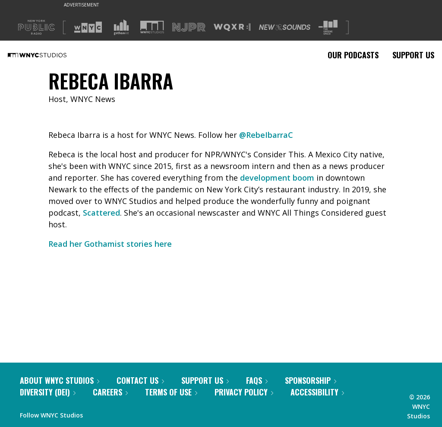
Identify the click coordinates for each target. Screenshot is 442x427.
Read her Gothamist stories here (110, 244)
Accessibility (317, 392)
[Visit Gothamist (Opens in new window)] (121, 27)
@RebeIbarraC (266, 135)
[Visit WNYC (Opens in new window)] (88, 27)
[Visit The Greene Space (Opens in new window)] (328, 27)
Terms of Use (171, 392)
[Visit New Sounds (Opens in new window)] (284, 27)
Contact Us (140, 380)
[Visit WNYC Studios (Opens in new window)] (152, 27)
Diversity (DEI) (48, 392)
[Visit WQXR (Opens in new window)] (232, 27)
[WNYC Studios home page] (48, 55)
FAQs (257, 380)
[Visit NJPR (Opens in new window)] (188, 27)
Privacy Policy (244, 392)
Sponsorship (310, 380)
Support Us (413, 55)
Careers (110, 392)
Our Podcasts (353, 55)
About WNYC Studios (59, 380)
